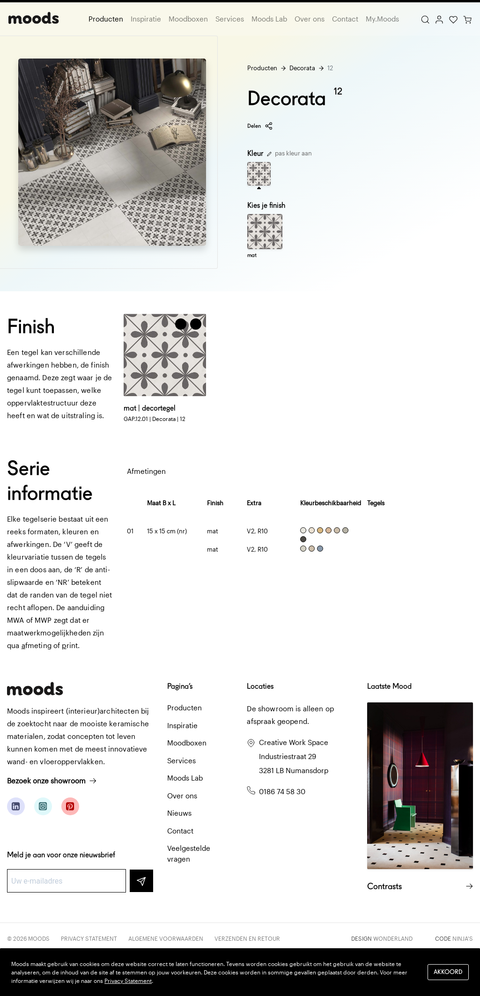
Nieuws (179, 813)
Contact (345, 19)
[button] (195, 324)
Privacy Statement (89, 938)
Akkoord (448, 971)
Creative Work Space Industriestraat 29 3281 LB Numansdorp (293, 756)
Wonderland (393, 938)
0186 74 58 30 (282, 791)
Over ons (310, 19)
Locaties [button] (260, 686)
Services (229, 19)
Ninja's (462, 938)
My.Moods (382, 19)
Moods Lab (269, 19)
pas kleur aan (289, 153)
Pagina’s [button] (179, 686)
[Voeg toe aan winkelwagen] (180, 324)
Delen (260, 126)
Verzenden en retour (247, 938)
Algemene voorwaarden (165, 938)
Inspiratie (146, 19)
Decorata (302, 68)
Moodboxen (188, 19)
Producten (106, 19)
